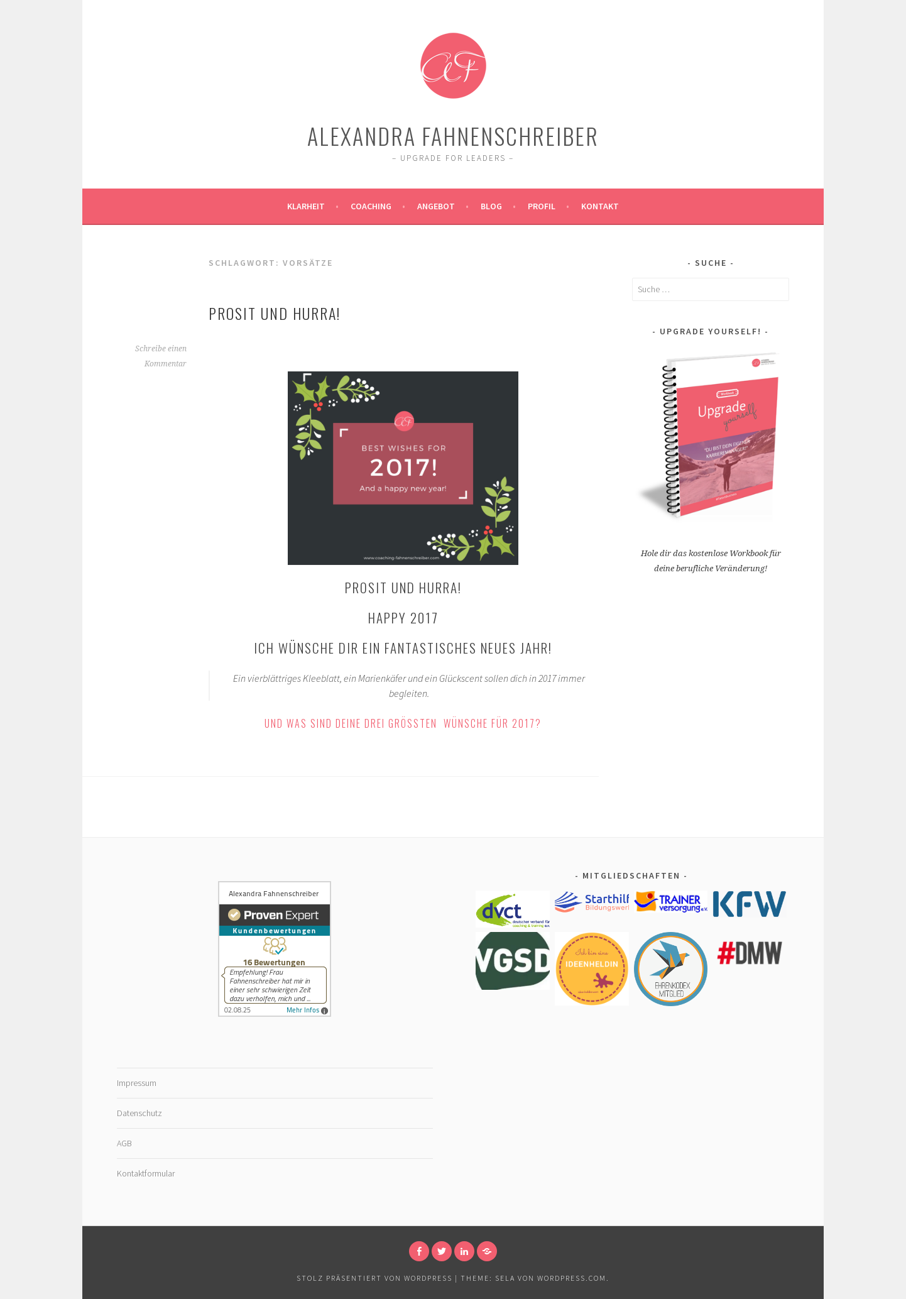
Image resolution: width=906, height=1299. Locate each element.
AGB (124, 1143)
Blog (491, 206)
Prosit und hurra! (275, 313)
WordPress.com (571, 1278)
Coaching (371, 206)
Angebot (436, 206)
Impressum (136, 1082)
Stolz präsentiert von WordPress (374, 1278)
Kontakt (600, 206)
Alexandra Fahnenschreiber (453, 135)
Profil (541, 206)
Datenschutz (139, 1113)
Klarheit (306, 206)
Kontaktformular (146, 1173)
